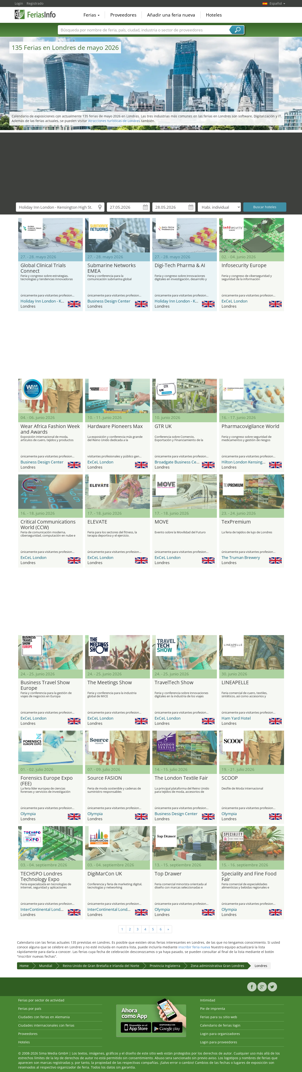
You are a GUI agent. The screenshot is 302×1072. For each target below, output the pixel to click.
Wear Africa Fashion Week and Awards (50, 429)
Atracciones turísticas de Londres (114, 121)
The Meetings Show (109, 683)
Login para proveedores (218, 1042)
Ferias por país (29, 1008)
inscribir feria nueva (194, 947)
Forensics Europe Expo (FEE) (47, 781)
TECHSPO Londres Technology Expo (41, 876)
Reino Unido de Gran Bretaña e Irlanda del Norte (101, 965)
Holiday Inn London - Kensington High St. (57, 301)
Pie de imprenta (212, 1008)
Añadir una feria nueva (171, 15)
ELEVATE (97, 522)
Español (277, 3)
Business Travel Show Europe (45, 685)
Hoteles (214, 15)
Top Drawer (168, 874)
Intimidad (207, 1000)
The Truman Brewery (241, 557)
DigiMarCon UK (104, 874)
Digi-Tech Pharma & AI (180, 265)
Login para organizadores (220, 1033)
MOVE (162, 522)
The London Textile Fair (181, 778)
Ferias (91, 15)
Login (19, 3)
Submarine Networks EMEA (111, 268)
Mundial (45, 965)
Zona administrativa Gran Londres (217, 965)
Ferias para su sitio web (218, 1017)
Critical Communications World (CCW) (48, 525)
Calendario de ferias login (220, 1025)
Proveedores (123, 15)
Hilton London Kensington (245, 462)
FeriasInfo (38, 14)
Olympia (28, 813)
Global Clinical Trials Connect (43, 268)
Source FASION (104, 778)
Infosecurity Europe (244, 265)
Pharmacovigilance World (250, 426)
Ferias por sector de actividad (41, 1000)
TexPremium (236, 522)
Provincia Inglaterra (165, 965)
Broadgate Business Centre (179, 462)
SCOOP (230, 778)
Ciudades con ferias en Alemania (44, 1017)
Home (24, 965)
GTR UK (163, 426)
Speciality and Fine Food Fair (249, 876)
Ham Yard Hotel (236, 718)
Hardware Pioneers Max (115, 426)
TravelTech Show (174, 683)
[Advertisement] (151, 165)
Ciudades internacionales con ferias (46, 1025)
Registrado (35, 3)
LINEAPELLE (235, 683)
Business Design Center (108, 301)
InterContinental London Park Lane (52, 909)
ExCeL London (234, 301)
